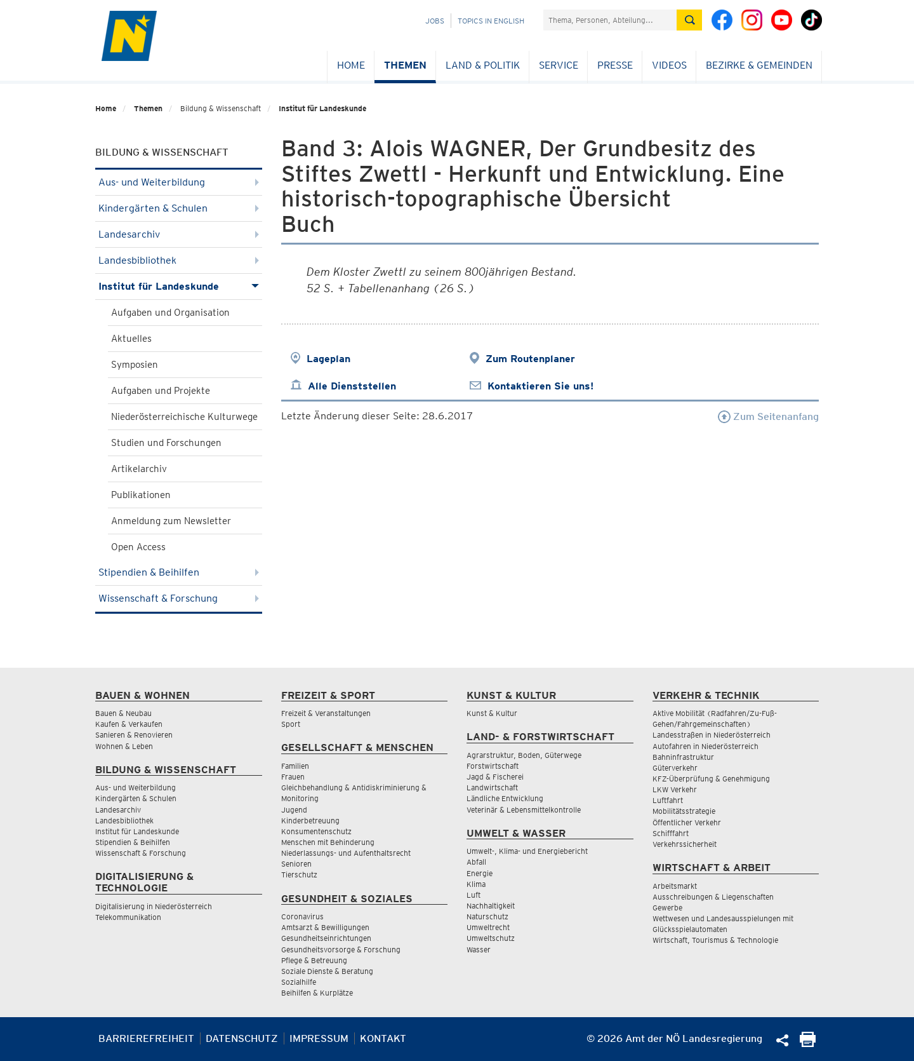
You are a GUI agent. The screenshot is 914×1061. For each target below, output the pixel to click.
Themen (405, 65)
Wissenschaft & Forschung (178, 598)
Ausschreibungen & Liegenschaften (713, 897)
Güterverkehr (675, 768)
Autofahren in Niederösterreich (705, 746)
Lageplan (328, 359)
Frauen (293, 776)
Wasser (479, 949)
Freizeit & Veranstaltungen (326, 713)
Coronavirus (302, 916)
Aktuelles (131, 338)
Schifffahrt (670, 833)
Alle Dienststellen (352, 386)
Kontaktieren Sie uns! (540, 386)
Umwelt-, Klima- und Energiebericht (527, 851)
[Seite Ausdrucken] (808, 1043)
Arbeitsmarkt (674, 886)
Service (558, 65)
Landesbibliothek (178, 260)
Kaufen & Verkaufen (128, 724)
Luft (473, 895)
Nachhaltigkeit (491, 905)
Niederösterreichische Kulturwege (184, 416)
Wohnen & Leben (124, 746)
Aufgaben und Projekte (160, 390)
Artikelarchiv (139, 469)
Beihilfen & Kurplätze (317, 992)
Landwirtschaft (492, 787)
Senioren (296, 863)
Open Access (138, 547)
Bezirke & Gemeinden (759, 65)
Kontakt (383, 1038)
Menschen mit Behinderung (327, 842)
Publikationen (141, 495)
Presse (615, 65)
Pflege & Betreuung (314, 960)
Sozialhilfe (298, 982)
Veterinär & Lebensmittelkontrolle (524, 809)
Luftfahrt (667, 800)
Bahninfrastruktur (683, 757)
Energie (480, 873)
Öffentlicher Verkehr (686, 822)
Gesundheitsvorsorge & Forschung (341, 949)
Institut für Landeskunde (322, 108)
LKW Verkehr (674, 789)
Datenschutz (242, 1038)
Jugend (294, 809)
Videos (669, 65)
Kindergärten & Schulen (178, 208)
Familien (295, 766)
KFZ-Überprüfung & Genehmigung (711, 778)
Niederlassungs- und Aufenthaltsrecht (346, 853)
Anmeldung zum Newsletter (171, 521)
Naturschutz (487, 916)
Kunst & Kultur (492, 713)
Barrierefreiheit (146, 1038)
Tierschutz (299, 874)
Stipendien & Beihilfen (178, 572)
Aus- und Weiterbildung (178, 182)
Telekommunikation (128, 917)
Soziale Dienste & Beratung (327, 971)
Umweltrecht (488, 927)
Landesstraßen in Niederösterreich (711, 735)
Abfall (476, 862)
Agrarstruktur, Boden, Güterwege (524, 755)
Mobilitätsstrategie (683, 811)
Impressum (318, 1038)
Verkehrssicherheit (684, 844)
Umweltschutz (491, 938)
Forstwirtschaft (493, 766)
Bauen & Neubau (123, 713)
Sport (290, 724)
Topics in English (491, 20)
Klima (476, 884)
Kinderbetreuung (310, 820)
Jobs (434, 20)
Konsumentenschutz (316, 831)
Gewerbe (667, 907)
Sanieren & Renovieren (134, 735)
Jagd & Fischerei (495, 776)
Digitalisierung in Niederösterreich (153, 906)
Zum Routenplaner (530, 359)
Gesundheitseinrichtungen (326, 938)
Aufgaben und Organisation (170, 312)
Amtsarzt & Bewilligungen (325, 927)
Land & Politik (483, 65)
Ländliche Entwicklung (505, 798)
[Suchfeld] (610, 20)
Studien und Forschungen (166, 443)
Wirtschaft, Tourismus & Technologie (715, 940)
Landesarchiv (178, 234)
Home (351, 65)
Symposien (134, 364)
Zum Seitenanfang (768, 416)
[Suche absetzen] (689, 20)
